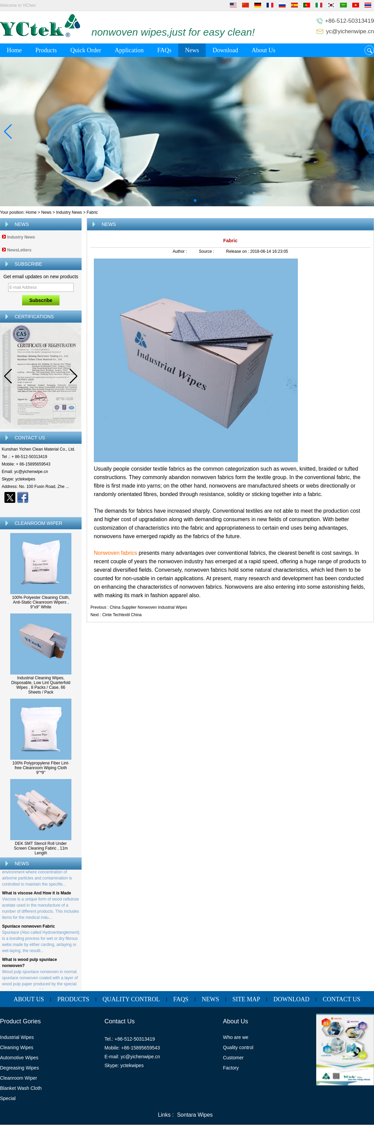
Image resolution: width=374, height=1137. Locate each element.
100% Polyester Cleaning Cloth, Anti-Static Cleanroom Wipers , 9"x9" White (40, 602)
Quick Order (85, 50)
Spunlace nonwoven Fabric (28, 929)
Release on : (238, 251)
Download (225, 50)
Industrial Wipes (17, 1037)
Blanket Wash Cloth (20, 1088)
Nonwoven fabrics (116, 553)
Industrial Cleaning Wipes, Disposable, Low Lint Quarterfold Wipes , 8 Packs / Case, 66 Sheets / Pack (40, 685)
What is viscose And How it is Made (36, 896)
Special (8, 1098)
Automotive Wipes (19, 1057)
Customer (233, 1057)
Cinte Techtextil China (122, 614)
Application (129, 50)
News (192, 50)
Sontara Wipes (195, 1115)
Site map (246, 999)
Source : (207, 251)
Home (14, 50)
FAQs (164, 50)
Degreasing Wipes (19, 1067)
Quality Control (131, 999)
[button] (178, 200)
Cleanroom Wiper (18, 1078)
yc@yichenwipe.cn (350, 31)
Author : (180, 251)
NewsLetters (19, 250)
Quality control (238, 1047)
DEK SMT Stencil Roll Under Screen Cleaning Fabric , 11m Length (41, 848)
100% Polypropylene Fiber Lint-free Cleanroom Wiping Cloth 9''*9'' (40, 768)
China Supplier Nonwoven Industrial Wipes (148, 607)
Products (46, 50)
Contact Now (41, 509)
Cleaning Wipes (16, 1047)
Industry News (69, 212)
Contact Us (341, 999)
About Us (263, 50)
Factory (231, 1067)
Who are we (236, 1037)
